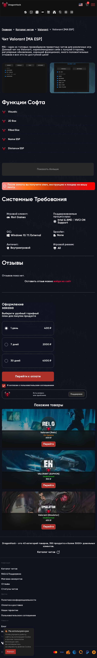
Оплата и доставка (12, 605)
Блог (3, 626)
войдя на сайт (62, 281)
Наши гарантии (9, 610)
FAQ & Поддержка (11, 574)
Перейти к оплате (28, 376)
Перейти (48, 444)
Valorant (43, 29)
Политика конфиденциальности (18, 600)
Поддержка (76, 394)
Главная (7, 29)
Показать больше (48, 169)
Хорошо (10, 652)
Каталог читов (25, 29)
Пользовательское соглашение (18, 615)
